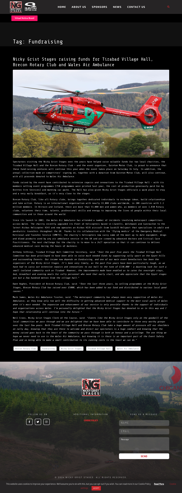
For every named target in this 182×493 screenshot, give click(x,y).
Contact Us (136, 6)
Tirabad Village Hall (137, 182)
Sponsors (99, 6)
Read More (159, 483)
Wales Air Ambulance (63, 220)
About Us (79, 6)
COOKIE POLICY (91, 420)
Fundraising (48, 349)
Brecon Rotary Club (24, 199)
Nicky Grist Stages (71, 349)
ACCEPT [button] (96, 488)
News (117, 6)
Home (62, 6)
